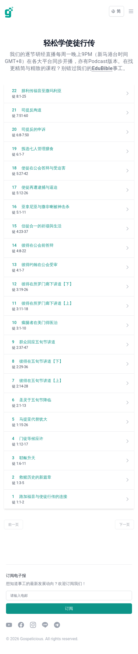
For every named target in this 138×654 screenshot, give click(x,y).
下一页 (124, 524)
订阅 (69, 608)
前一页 (13, 524)
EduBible (102, 68)
